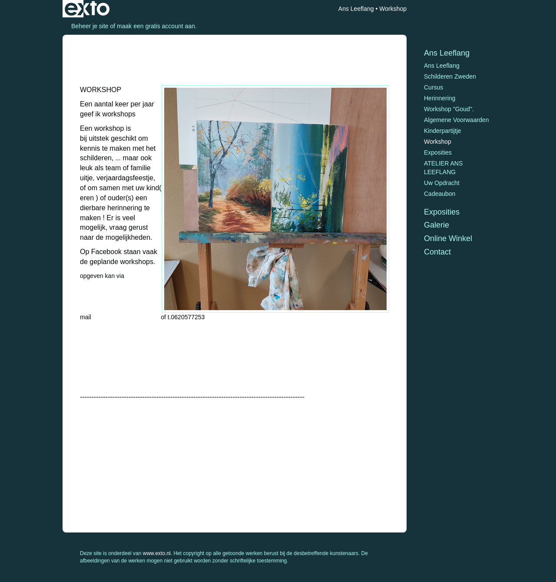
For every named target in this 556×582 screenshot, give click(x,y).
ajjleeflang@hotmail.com (126, 317)
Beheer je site (90, 26)
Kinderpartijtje (442, 130)
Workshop (437, 141)
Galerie (436, 225)
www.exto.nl (157, 553)
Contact (437, 252)
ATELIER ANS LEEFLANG (443, 167)
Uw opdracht (442, 182)
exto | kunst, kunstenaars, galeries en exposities (87, 8)
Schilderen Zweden (450, 76)
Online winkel (448, 238)
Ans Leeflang (356, 8)
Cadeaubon (439, 193)
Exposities (438, 152)
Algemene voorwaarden (456, 119)
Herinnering (439, 98)
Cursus (433, 87)
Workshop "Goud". (449, 109)
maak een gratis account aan (156, 26)
